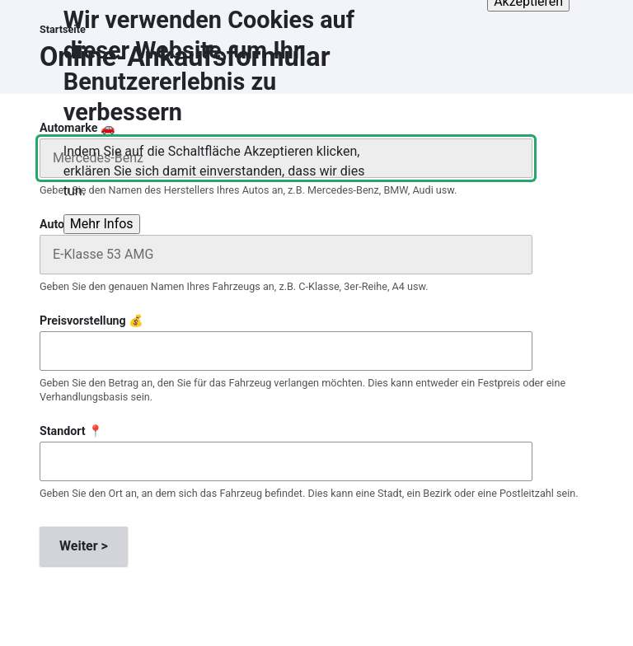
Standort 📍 (71, 431)
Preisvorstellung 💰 (91, 320)
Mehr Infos (102, 212)
